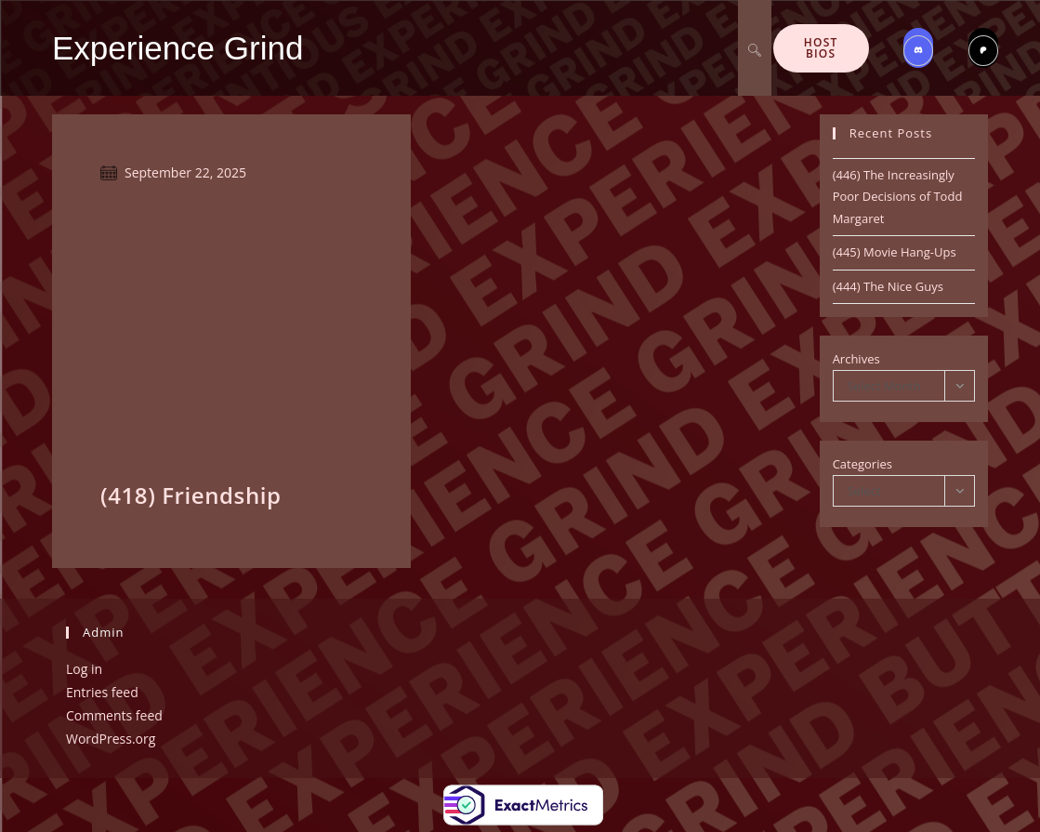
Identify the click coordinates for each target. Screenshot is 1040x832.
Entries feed (102, 692)
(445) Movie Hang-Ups (894, 252)
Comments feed (114, 715)
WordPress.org (110, 738)
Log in (84, 669)
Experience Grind (177, 48)
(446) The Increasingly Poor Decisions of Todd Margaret (898, 196)
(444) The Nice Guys (888, 286)
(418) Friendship (191, 495)
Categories (862, 464)
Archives (856, 358)
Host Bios (821, 47)
